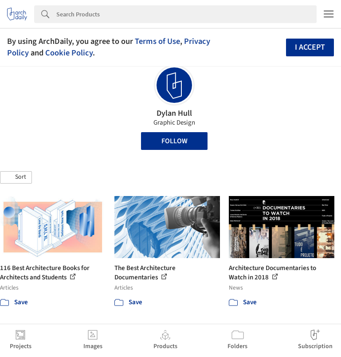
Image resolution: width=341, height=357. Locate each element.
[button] (16, 177)
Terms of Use (157, 41)
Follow (174, 141)
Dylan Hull (174, 113)
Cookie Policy (69, 53)
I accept (310, 47)
